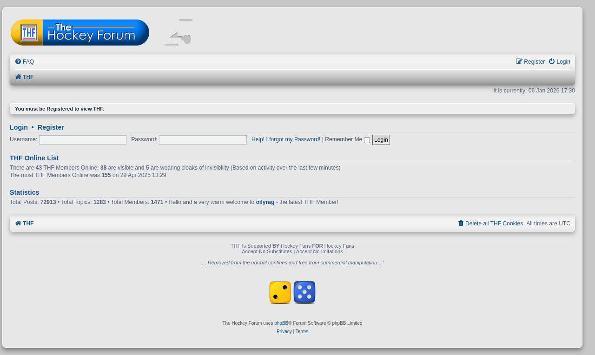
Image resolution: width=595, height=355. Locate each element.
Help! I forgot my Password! (286, 139)
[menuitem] (24, 62)
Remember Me (347, 139)
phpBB (281, 323)
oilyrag (265, 202)
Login (19, 127)
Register (51, 127)
